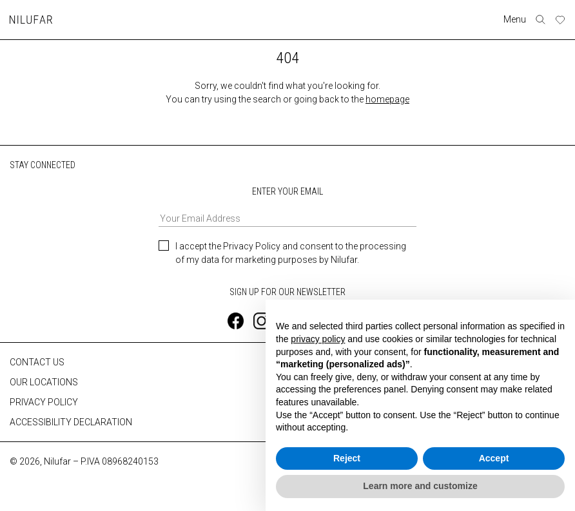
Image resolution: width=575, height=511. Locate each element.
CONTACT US (37, 361)
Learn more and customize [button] (420, 486)
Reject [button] (346, 458)
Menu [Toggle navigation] (514, 19)
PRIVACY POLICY (44, 401)
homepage (387, 99)
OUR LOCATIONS (44, 381)
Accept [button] (494, 458)
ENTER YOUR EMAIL (287, 206)
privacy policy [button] (318, 339)
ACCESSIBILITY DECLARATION (71, 421)
